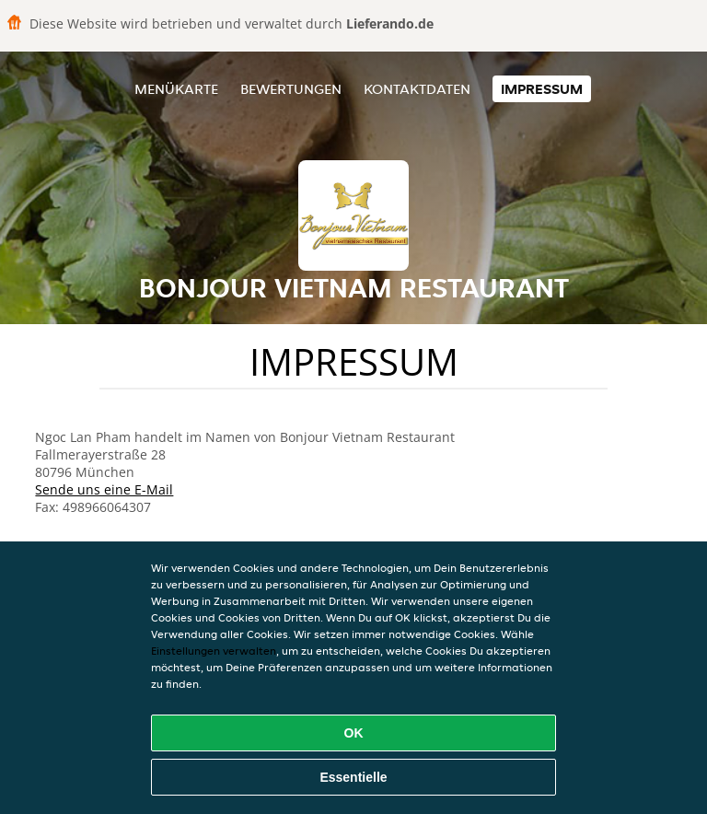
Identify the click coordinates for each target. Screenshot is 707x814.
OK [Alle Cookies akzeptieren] (354, 733)
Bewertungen (291, 89)
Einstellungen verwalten (213, 650)
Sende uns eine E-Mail (104, 489)
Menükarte (176, 89)
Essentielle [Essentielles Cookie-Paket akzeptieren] (353, 777)
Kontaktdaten (417, 89)
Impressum (542, 89)
